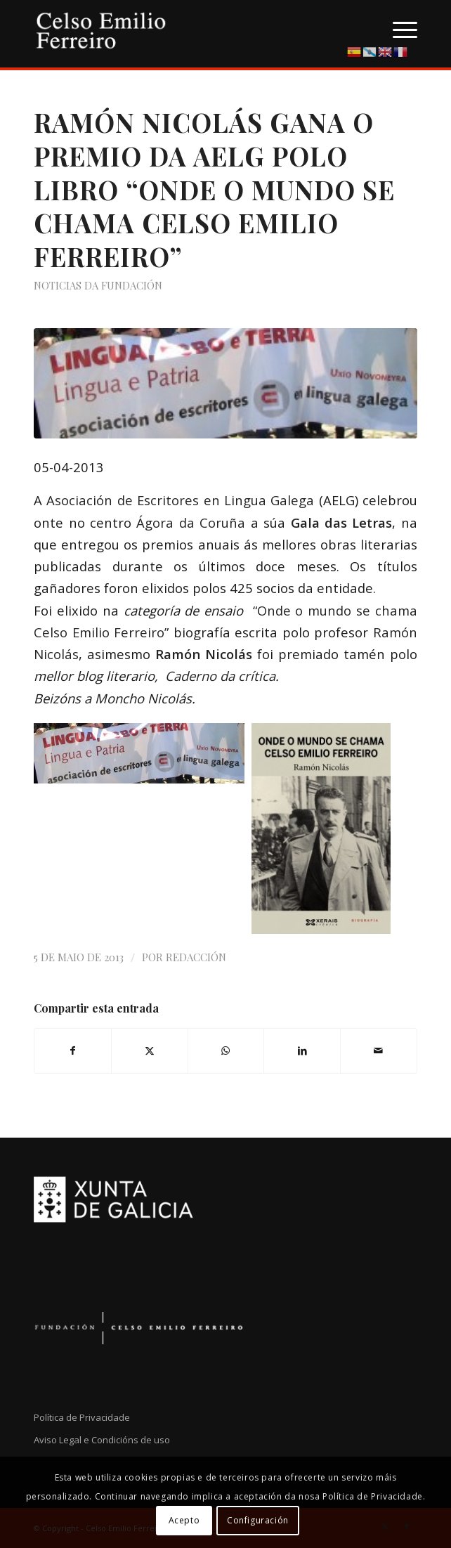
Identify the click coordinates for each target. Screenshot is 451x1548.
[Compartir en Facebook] (72, 1050)
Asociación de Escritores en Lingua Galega (178, 500)
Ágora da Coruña (193, 522)
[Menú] (398, 28)
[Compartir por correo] (379, 1050)
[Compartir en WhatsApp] (226, 1050)
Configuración (258, 1520)
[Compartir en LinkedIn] (302, 1050)
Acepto (184, 1520)
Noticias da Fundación (98, 285)
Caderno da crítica (220, 675)
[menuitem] (398, 28)
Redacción (196, 957)
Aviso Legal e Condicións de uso (102, 1439)
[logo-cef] (187, 28)
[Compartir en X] (150, 1050)
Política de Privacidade (82, 1417)
